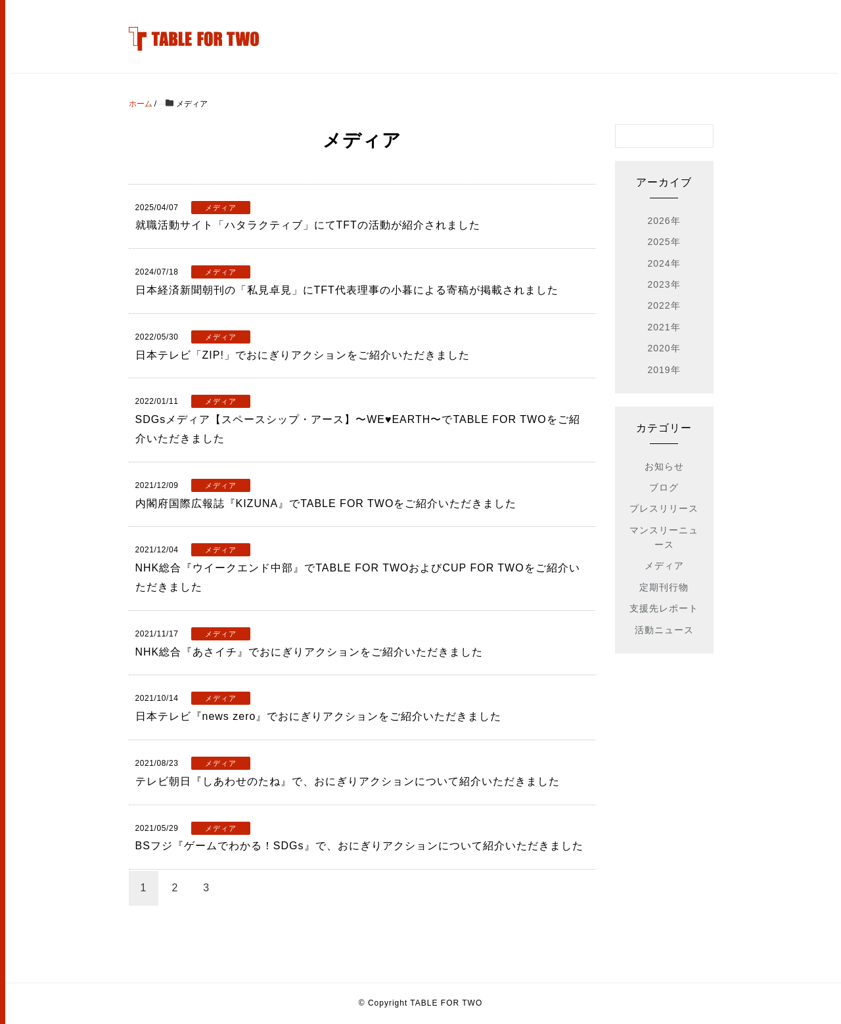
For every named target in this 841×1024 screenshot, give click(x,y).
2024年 (663, 263)
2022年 (663, 305)
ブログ (664, 487)
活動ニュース (664, 630)
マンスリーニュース (663, 537)
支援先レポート (663, 608)
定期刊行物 (664, 587)
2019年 (663, 370)
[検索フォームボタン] (702, 136)
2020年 (663, 348)
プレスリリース (663, 508)
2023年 (663, 284)
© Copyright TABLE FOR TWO (421, 1003)
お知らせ (664, 466)
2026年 (663, 220)
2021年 (663, 327)
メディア (664, 565)
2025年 (663, 241)
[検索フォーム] (651, 136)
